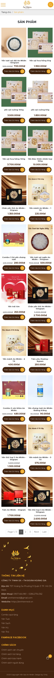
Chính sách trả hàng (11, 654)
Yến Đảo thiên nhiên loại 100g (40, 160)
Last (44, 532)
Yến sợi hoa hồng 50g (40, 61)
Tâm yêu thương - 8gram (40, 360)
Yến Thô (5, 632)
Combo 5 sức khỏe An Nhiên (14, 409)
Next (36, 532)
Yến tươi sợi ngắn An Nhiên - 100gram (40, 258)
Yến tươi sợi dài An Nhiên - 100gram (14, 62)
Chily (45, 675)
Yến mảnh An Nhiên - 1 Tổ (40, 209)
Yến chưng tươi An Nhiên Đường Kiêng (40, 409)
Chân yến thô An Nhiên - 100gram (40, 307)
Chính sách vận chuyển (12, 650)
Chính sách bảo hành (11, 658)
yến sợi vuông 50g (40, 110)
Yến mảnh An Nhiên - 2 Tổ (14, 360)
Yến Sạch (5, 623)
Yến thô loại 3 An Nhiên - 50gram (14, 458)
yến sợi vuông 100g (14, 110)
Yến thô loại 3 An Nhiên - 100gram (40, 511)
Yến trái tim (14, 306)
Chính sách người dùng (12, 663)
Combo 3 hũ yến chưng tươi (13, 258)
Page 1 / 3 (12, 532)
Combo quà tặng (9, 614)
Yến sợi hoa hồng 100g (13, 159)
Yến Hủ (4, 627)
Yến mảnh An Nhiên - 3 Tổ (40, 458)
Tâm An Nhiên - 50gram (14, 510)
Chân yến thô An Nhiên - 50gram (14, 209)
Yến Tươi (5, 619)
